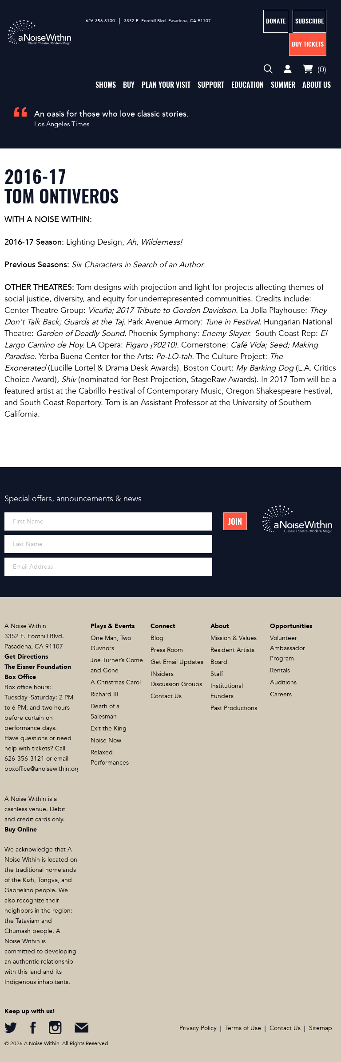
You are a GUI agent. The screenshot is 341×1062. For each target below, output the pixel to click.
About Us (316, 85)
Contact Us (166, 696)
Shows (105, 85)
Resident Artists (232, 650)
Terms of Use (243, 1028)
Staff (216, 674)
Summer (283, 85)
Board (218, 662)
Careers (281, 694)
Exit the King (109, 728)
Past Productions (233, 708)
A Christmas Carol (116, 682)
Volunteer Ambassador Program (287, 648)
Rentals (280, 670)
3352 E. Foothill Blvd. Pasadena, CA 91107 (167, 21)
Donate (275, 21)
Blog (157, 638)
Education (247, 85)
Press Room (167, 650)
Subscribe (309, 21)
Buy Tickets (308, 44)
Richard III (105, 694)
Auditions (283, 682)
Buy (129, 85)
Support (211, 85)
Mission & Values (233, 638)
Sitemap (320, 1028)
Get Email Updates (177, 662)
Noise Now (106, 740)
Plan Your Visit (166, 85)
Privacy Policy (198, 1028)
